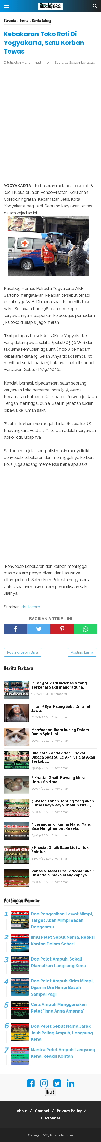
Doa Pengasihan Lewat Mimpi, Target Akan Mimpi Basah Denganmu (62, 920)
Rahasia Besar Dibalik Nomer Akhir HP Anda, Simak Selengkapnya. (62, 873)
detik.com (30, 606)
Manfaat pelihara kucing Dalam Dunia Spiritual (60, 732)
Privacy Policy (69, 1111)
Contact (42, 1111)
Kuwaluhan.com (61, 1135)
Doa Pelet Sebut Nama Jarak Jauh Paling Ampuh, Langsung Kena (62, 1033)
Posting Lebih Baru (22, 652)
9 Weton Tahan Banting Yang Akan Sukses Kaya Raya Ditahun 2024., (62, 803)
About (22, 1111)
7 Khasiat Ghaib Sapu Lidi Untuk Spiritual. (60, 850)
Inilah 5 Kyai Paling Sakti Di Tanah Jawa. (61, 708)
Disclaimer (50, 1118)
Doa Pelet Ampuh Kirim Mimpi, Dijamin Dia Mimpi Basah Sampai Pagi (62, 987)
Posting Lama (82, 652)
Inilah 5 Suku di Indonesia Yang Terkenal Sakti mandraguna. (59, 685)
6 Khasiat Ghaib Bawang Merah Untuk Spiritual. (59, 780)
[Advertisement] (50, 126)
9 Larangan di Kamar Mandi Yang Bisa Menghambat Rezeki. (61, 826)
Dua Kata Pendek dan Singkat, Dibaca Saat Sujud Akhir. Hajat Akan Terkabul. (63, 757)
